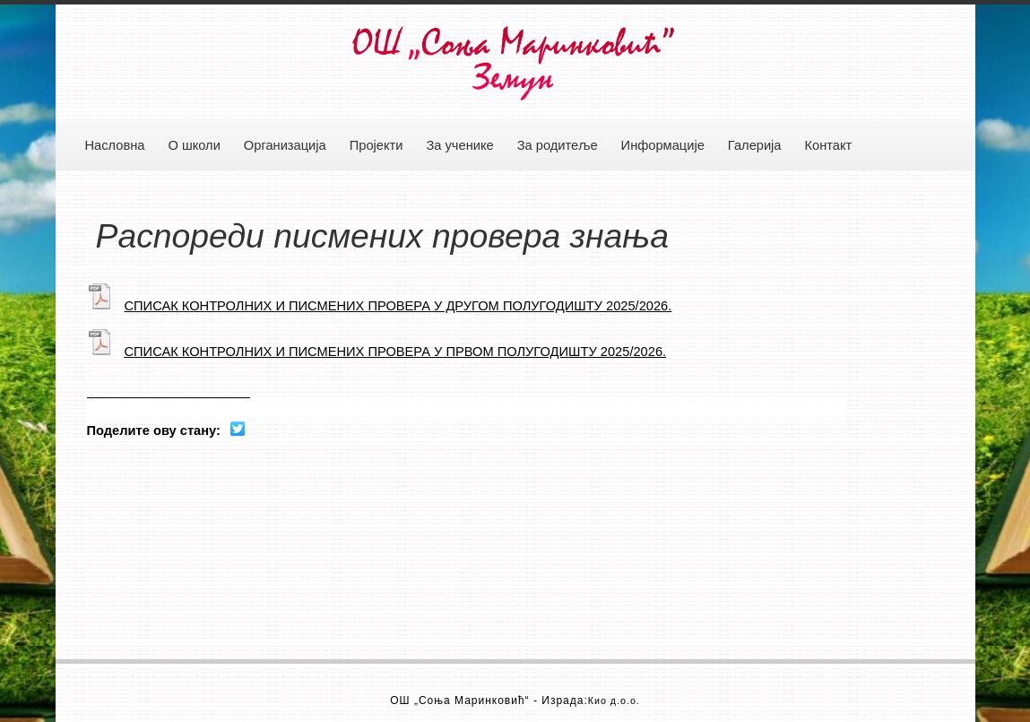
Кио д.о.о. (614, 700)
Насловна (115, 145)
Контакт (829, 145)
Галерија (755, 145)
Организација (285, 145)
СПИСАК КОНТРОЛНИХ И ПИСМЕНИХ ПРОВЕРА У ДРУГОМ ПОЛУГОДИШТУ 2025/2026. (379, 306)
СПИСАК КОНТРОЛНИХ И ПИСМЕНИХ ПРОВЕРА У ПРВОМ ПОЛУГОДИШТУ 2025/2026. (377, 351)
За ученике (459, 145)
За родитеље (557, 145)
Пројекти (376, 145)
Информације (663, 145)
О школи (194, 145)
